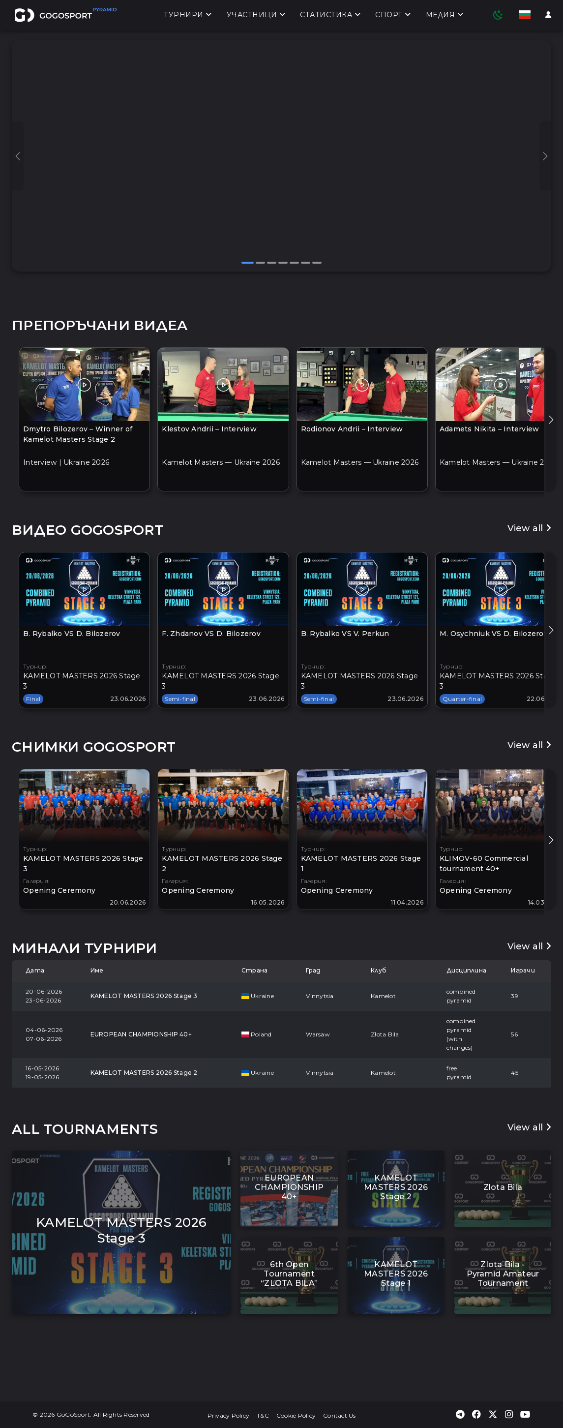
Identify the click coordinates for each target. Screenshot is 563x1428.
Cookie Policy (296, 1415)
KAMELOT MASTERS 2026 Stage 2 (144, 1072)
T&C (263, 1415)
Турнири (188, 15)
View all (529, 528)
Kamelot (383, 996)
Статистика (330, 15)
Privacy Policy (228, 1415)
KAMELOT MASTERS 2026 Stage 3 (144, 996)
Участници (256, 15)
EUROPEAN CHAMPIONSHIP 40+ (141, 1034)
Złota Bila (385, 1034)
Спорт (393, 15)
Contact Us (339, 1415)
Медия (445, 15)
